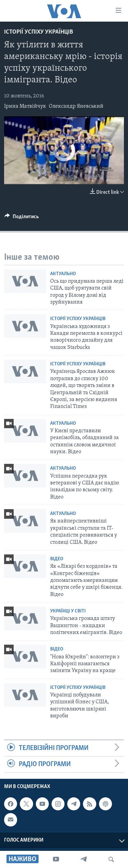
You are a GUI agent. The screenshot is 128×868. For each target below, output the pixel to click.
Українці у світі (68, 611)
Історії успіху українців (38, 32)
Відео (56, 559)
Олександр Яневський (76, 106)
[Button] (21, 218)
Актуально (63, 274)
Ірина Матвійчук (25, 106)
